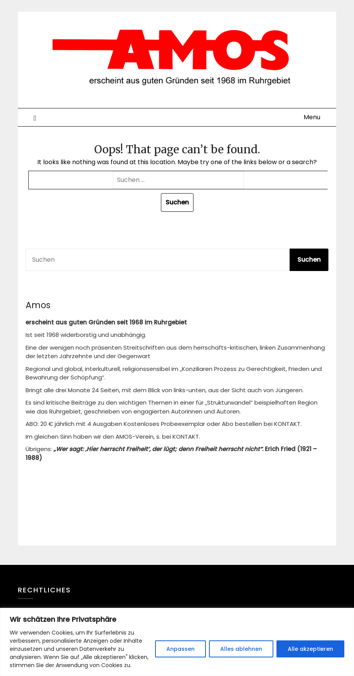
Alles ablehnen (241, 649)
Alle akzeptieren (310, 649)
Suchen (309, 259)
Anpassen (180, 649)
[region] (177, 642)
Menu (312, 117)
